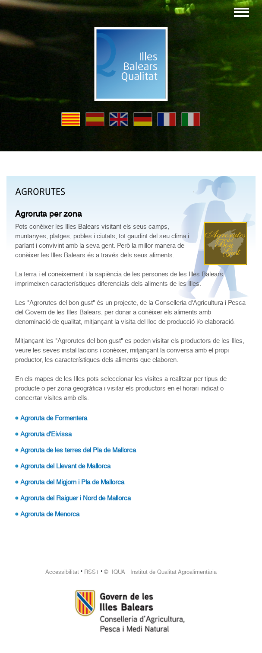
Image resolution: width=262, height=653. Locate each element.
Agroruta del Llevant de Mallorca (65, 466)
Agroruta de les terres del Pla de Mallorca (78, 450)
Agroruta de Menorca (49, 514)
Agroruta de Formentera (53, 418)
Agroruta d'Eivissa (46, 434)
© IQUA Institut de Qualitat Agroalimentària (160, 572)
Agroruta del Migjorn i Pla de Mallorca (72, 482)
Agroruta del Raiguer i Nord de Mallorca (75, 498)
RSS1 (91, 572)
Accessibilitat (62, 572)
